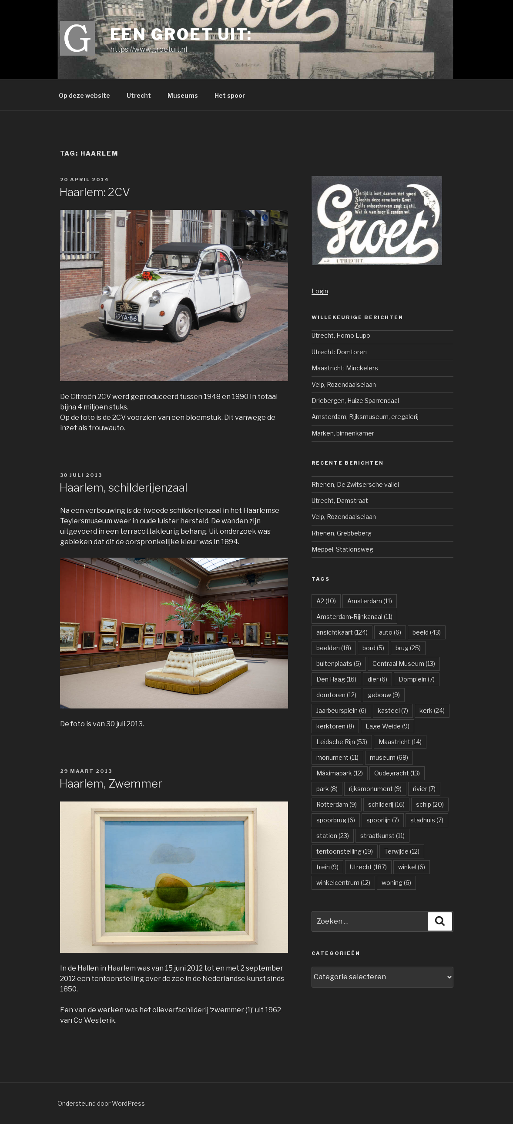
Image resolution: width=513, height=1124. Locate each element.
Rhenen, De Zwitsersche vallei (355, 484)
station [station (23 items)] (332, 835)
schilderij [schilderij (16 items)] (386, 804)
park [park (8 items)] (327, 788)
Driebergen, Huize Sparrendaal (355, 400)
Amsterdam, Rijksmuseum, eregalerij (365, 416)
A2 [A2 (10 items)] (326, 601)
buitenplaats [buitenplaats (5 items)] (338, 663)
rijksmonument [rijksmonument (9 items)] (375, 788)
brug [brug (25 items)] (408, 648)
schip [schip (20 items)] (430, 804)
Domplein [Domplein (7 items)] (417, 679)
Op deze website (84, 95)
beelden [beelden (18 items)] (333, 648)
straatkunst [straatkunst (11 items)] (382, 835)
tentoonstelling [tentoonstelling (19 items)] (344, 851)
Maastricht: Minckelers (345, 368)
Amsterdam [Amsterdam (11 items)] (369, 601)
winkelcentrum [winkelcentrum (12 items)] (343, 882)
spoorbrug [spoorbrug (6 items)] (335, 820)
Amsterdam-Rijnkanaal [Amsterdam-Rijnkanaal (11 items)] (354, 616)
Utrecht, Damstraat (340, 500)
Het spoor (230, 95)
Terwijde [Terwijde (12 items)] (401, 851)
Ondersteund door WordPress (101, 1103)
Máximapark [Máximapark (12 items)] (339, 773)
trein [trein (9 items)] (327, 867)
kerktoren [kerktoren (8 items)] (335, 726)
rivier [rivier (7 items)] (424, 788)
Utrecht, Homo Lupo (341, 335)
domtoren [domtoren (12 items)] (336, 694)
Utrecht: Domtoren (339, 352)
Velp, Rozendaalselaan (344, 384)
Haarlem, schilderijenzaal (123, 487)
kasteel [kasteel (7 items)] (393, 710)
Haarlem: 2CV (94, 192)
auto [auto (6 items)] (390, 632)
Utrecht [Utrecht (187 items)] (368, 867)
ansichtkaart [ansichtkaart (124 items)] (342, 632)
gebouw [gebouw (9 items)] (384, 694)
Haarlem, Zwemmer (110, 783)
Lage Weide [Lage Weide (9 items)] (387, 726)
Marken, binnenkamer (343, 433)
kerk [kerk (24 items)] (432, 710)
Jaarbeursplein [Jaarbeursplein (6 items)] (341, 710)
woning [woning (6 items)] (396, 882)
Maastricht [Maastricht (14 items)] (400, 741)
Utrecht (139, 95)
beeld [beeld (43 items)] (426, 632)
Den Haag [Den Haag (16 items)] (336, 679)
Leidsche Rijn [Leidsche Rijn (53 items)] (341, 741)
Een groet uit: (181, 34)
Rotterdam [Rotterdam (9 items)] (336, 804)
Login (320, 291)
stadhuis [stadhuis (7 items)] (426, 820)
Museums (183, 95)
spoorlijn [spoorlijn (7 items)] (382, 820)
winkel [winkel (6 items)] (411, 867)
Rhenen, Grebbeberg (342, 533)
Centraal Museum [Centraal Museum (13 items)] (403, 663)
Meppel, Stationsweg (342, 549)
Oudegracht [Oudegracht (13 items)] (397, 773)
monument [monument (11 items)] (337, 757)
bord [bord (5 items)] (373, 648)
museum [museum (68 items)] (389, 757)
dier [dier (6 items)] (377, 679)
